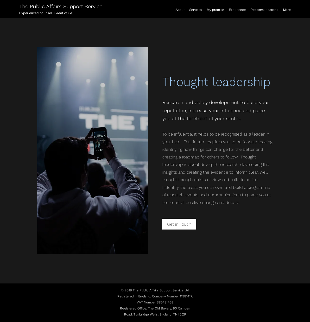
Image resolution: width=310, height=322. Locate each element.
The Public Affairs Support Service (60, 6)
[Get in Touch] (179, 224)
